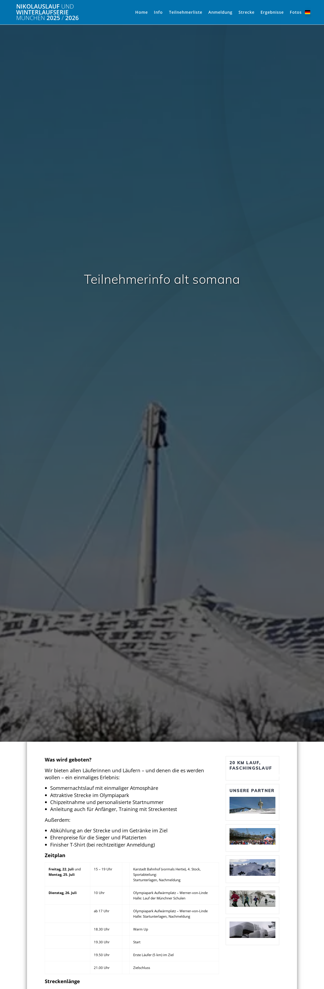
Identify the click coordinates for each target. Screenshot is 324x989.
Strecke (246, 12)
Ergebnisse (272, 12)
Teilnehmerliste (185, 12)
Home (141, 12)
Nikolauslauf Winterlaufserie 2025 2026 (47, 12)
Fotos (296, 12)
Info (158, 12)
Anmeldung (220, 12)
